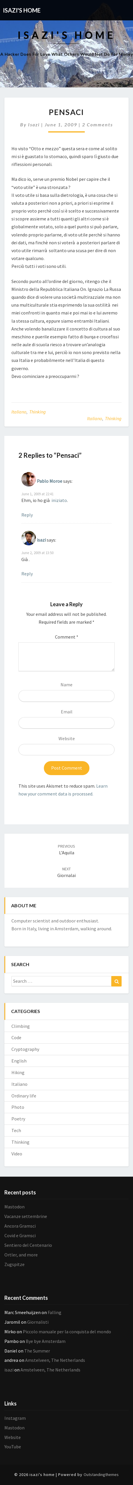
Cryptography (25, 1049)
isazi (34, 124)
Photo (17, 1107)
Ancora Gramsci (20, 1226)
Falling (54, 1312)
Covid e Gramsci (20, 1235)
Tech (16, 1130)
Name (66, 684)
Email (66, 712)
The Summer (37, 1351)
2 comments (97, 124)
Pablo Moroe (49, 481)
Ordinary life (23, 1096)
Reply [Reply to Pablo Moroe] (27, 515)
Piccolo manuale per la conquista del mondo (67, 1331)
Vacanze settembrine (25, 1216)
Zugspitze (14, 1264)
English (19, 1061)
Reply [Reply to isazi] (27, 574)
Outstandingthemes (101, 1474)
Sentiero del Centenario (28, 1245)
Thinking (37, 412)
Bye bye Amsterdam (45, 1341)
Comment (66, 637)
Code (16, 1037)
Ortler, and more (21, 1255)
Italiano (18, 412)
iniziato (59, 500)
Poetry (18, 1119)
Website (66, 738)
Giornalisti (38, 1322)
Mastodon (14, 1207)
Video (16, 1154)
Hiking (18, 1072)
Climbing (20, 1026)
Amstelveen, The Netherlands (55, 1360)
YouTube (12, 1446)
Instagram (15, 1418)
